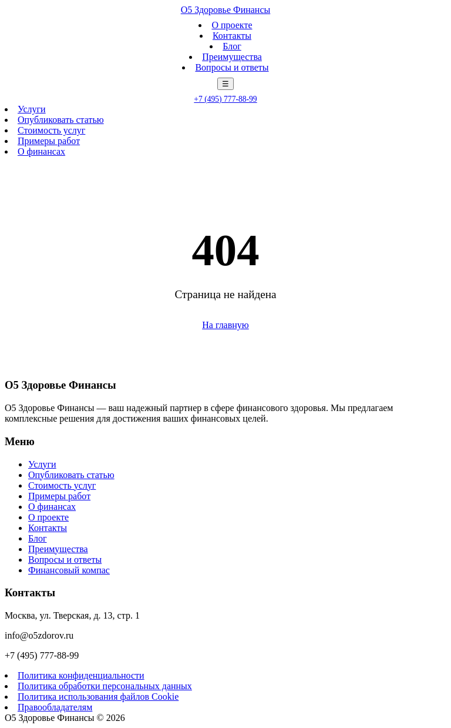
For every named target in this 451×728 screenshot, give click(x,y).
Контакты (232, 36)
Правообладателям (55, 707)
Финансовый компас (69, 570)
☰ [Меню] (225, 83)
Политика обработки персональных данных (105, 686)
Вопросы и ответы (231, 67)
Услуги (32, 109)
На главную (225, 325)
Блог (232, 46)
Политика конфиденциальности (81, 675)
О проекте (231, 25)
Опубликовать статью (61, 120)
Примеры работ (49, 141)
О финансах (41, 151)
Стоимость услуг (51, 130)
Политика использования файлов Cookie (98, 697)
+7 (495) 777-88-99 (225, 99)
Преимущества (232, 57)
